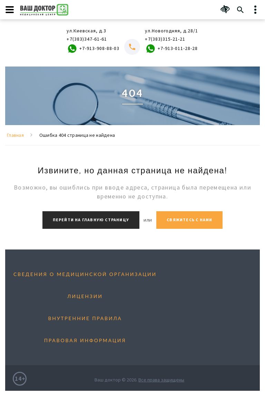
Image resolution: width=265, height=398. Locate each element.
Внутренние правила (85, 318)
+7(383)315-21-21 (165, 39)
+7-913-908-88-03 (92, 49)
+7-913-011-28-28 (171, 49)
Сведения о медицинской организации (85, 274)
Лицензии (84, 296)
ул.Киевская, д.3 (86, 31)
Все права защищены (161, 380)
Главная (15, 135)
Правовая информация (85, 340)
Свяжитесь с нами (189, 220)
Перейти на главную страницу (91, 220)
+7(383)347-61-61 (86, 39)
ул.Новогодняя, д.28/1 (172, 31)
